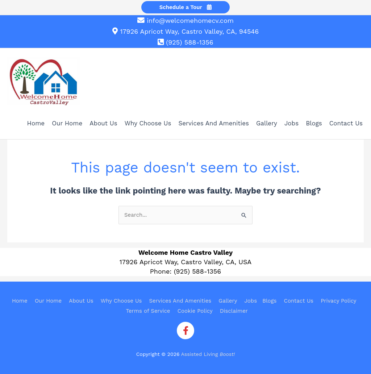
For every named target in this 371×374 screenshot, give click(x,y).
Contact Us (298, 301)
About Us (81, 301)
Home (20, 301)
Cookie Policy (195, 311)
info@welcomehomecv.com (190, 20)
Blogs (269, 301)
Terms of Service (148, 311)
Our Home (48, 301)
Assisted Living (208, 354)
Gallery (227, 301)
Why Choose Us (121, 301)
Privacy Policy (338, 301)
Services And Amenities (180, 301)
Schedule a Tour (185, 7)
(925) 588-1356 (189, 42)
